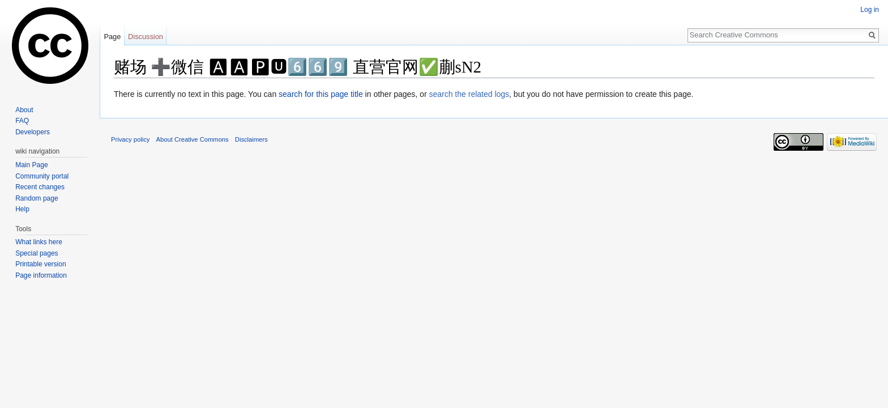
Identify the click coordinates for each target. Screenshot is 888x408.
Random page (36, 198)
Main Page (31, 165)
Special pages (36, 253)
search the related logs (469, 94)
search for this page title (321, 94)
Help (22, 209)
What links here (38, 242)
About (24, 110)
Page (112, 36)
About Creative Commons (192, 139)
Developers (32, 132)
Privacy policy (130, 139)
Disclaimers (251, 139)
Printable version (40, 264)
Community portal (42, 176)
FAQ (22, 121)
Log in (869, 10)
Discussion (145, 36)
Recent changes (40, 187)
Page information (41, 275)
